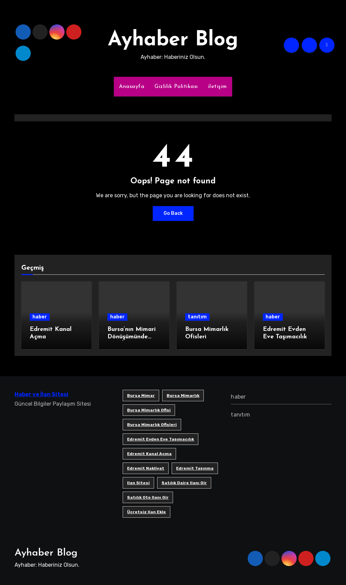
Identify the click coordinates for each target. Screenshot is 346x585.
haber (39, 317)
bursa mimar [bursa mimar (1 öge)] (141, 395)
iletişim (217, 86)
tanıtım (197, 317)
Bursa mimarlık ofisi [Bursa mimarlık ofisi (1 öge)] (149, 410)
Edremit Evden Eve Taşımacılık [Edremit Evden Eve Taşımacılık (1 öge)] (160, 439)
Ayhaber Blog (173, 40)
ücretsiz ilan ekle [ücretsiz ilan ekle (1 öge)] (146, 512)
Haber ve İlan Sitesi (41, 394)
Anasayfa (131, 86)
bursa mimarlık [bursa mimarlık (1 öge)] (183, 395)
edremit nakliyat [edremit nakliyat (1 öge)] (145, 468)
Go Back (173, 213)
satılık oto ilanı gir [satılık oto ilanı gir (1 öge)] (148, 497)
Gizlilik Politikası (176, 86)
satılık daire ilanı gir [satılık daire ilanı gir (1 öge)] (184, 482)
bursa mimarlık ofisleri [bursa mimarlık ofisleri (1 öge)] (152, 424)
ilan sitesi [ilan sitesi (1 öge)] (138, 482)
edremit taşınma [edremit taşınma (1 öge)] (195, 468)
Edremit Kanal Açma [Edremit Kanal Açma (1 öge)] (149, 453)
